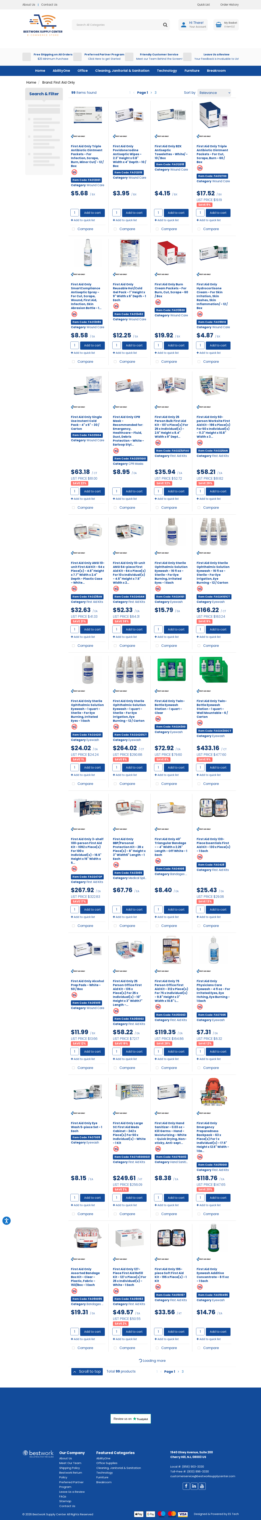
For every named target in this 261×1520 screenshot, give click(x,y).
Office (83, 70)
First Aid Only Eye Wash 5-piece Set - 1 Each (86, 1127)
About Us (28, 5)
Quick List (201, 5)
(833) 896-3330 (198, 1471)
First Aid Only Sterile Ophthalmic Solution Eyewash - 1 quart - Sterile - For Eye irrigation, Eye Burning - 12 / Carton (129, 711)
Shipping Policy (69, 1468)
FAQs (62, 1496)
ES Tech (233, 1514)
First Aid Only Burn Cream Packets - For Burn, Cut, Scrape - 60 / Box (171, 290)
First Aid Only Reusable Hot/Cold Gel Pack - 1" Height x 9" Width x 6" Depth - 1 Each (129, 292)
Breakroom (216, 70)
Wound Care (95, 185)
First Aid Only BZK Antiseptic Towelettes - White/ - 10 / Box (171, 152)
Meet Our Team (70, 1463)
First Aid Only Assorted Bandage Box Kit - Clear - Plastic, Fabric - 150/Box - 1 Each (85, 1277)
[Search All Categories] (121, 24)
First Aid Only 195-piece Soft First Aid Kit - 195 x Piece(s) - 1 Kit (171, 1275)
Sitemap (65, 1501)
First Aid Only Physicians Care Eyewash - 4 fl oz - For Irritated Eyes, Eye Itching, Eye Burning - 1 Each (213, 991)
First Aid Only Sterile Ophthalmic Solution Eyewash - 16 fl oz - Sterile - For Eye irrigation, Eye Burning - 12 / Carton (213, 573)
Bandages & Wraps (183, 874)
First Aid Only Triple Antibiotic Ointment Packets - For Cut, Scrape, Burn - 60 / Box (212, 154)
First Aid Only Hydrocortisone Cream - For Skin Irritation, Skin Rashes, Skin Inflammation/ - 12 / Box (212, 296)
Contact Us (49, 5)
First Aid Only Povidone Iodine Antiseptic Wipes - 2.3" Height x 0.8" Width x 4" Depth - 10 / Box (129, 156)
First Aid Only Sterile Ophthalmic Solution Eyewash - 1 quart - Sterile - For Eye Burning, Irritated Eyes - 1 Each (87, 711)
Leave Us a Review (72, 1492)
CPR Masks (136, 464)
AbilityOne (61, 70)
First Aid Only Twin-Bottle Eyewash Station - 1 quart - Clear (170, 707)
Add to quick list (83, 220)
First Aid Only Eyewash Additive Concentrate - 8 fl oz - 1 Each (213, 1275)
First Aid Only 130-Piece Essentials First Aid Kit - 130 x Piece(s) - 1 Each (213, 845)
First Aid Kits (178, 456)
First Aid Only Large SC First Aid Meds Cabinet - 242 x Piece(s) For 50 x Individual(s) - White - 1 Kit (129, 1133)
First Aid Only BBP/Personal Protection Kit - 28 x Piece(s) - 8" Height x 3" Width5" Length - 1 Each (129, 849)
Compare (81, 229)
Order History (227, 5)
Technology (167, 70)
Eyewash (176, 602)
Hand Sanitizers (181, 1162)
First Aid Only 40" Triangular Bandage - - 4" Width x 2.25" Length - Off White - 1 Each (171, 847)
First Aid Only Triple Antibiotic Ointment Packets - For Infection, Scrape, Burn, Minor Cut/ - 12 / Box (87, 156)
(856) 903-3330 (193, 1467)
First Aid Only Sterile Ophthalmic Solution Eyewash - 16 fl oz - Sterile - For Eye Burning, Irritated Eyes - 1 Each (171, 573)
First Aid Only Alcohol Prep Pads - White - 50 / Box (87, 985)
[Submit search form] (165, 24)
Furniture (192, 70)
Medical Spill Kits (140, 878)
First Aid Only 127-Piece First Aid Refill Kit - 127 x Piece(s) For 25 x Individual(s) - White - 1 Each (129, 1277)
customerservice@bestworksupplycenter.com (202, 1476)
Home (40, 70)
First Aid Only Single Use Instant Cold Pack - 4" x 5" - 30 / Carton (86, 423)
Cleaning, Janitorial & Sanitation (122, 70)
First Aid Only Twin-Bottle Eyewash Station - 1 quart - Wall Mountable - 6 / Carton (212, 709)
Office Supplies (106, 1463)
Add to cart (92, 213)
